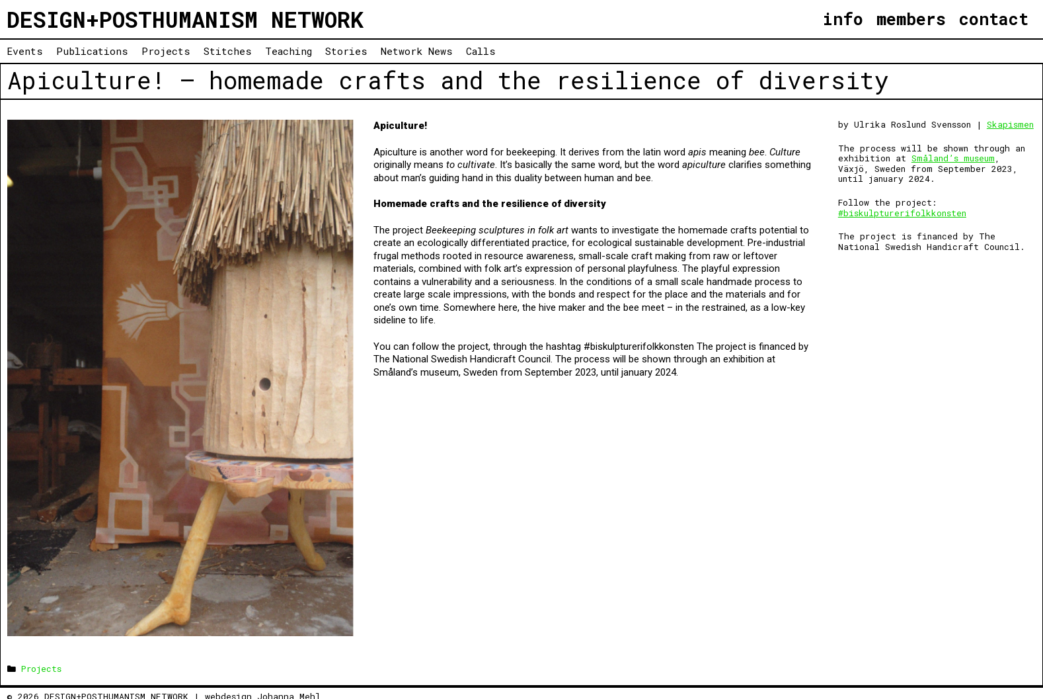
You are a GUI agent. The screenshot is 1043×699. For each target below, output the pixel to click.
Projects (165, 51)
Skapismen (1010, 124)
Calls (481, 51)
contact (993, 19)
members (911, 19)
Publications (92, 51)
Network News (417, 51)
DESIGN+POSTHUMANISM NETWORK (185, 19)
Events (25, 51)
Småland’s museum (953, 158)
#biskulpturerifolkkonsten (902, 213)
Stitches (228, 51)
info (842, 19)
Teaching (288, 51)
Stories (346, 51)
